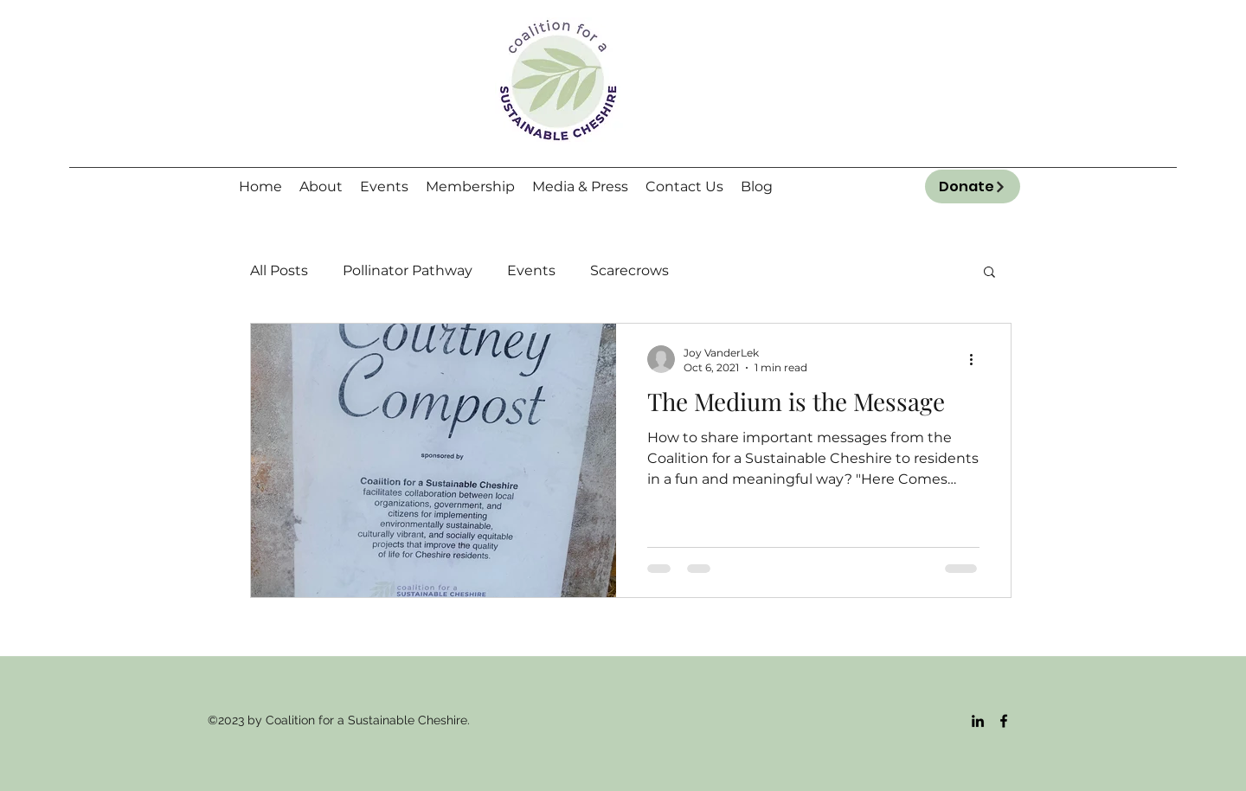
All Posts (279, 270)
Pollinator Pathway (407, 270)
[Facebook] (1003, 721)
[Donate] (972, 186)
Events (531, 270)
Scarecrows (629, 270)
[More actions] (977, 359)
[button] (989, 273)
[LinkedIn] (977, 721)
